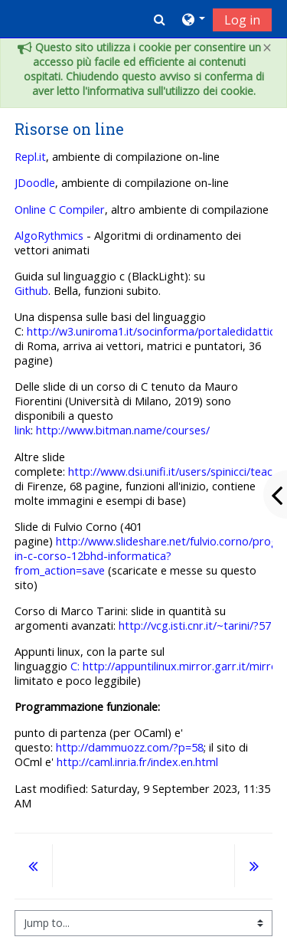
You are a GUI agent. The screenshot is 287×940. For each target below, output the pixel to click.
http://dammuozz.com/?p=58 (130, 747)
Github (31, 290)
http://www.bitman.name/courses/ (123, 430)
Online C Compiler (60, 209)
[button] (159, 19)
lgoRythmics (52, 235)
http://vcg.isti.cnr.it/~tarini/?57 (193, 625)
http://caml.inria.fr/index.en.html (137, 762)
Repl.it (30, 156)
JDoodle (35, 182)
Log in (242, 19)
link (23, 430)
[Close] (267, 48)
